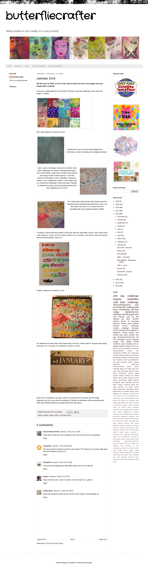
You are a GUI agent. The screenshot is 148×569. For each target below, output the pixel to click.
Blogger (89, 563)
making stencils (118, 346)
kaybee (46, 476)
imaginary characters (126, 425)
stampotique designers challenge (123, 357)
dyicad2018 (116, 416)
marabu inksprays (128, 378)
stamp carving (134, 387)
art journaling (133, 321)
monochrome (122, 380)
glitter (114, 423)
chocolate (136, 405)
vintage (115, 342)
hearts (115, 348)
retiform (56, 415)
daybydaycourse (127, 412)
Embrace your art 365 (128, 317)
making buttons (134, 430)
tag (133, 452)
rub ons (136, 445)
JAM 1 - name (122, 265)
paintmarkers (135, 434)
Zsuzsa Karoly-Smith (51, 432)
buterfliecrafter (18, 77)
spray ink (136, 348)
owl (114, 362)
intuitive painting (124, 375)
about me (18, 66)
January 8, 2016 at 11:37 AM (59, 476)
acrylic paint (120, 398)
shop (27, 66)
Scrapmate (47, 446)
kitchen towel (117, 378)
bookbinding (124, 309)
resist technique (125, 445)
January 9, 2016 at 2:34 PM (63, 491)
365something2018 (55, 66)
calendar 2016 (122, 275)
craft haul (127, 360)
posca (120, 348)
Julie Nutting (126, 342)
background (117, 353)
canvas (128, 339)
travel (114, 454)
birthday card (126, 353)
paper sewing (117, 384)
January (120, 245)
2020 (118, 201)
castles (130, 405)
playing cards (135, 439)
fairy (131, 418)
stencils (127, 346)
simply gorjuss (123, 450)
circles (115, 407)
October (120, 220)
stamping (135, 339)
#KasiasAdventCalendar (126, 337)
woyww (117, 299)
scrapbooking (117, 448)
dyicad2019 (124, 416)
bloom (126, 403)
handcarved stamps (126, 373)
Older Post (103, 539)
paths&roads (126, 436)
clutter (129, 407)
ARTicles (135, 309)
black (122, 403)
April (119, 235)
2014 (118, 283)
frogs (130, 421)
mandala (116, 355)
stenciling (126, 314)
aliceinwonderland (129, 398)
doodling (129, 344)
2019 (118, 204)
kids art (135, 344)
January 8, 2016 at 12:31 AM (62, 462)
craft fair (121, 409)
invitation (115, 427)
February (120, 242)
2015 (118, 279)
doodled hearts (127, 414)
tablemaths (129, 452)
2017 (118, 211)
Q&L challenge (128, 307)
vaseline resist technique (131, 454)
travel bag (120, 454)
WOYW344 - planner (124, 272)
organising (127, 434)
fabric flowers (125, 418)
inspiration (136, 425)
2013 (118, 286)
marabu (121, 355)
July (119, 229)
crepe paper (117, 412)
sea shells (130, 448)
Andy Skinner (117, 396)
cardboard (118, 405)
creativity (136, 409)
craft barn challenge (126, 302)
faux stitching (117, 421)
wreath (137, 459)
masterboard (134, 355)
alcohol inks (133, 351)
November (121, 217)
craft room (135, 369)
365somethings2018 (122, 305)
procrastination (127, 348)
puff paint (127, 443)
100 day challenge (38, 66)
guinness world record (131, 423)
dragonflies (135, 414)
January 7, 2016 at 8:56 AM (62, 446)
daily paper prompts (127, 335)
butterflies (133, 299)
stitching (122, 452)
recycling (127, 384)
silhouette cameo (65, 415)
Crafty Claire (48, 491)
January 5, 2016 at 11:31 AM (70, 432)
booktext (131, 403)
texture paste (134, 391)
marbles (115, 432)
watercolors (135, 364)
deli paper (124, 371)
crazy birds (116, 371)
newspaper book (118, 434)
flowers (123, 323)
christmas (120, 360)
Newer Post (41, 539)
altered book (117, 400)
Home (9, 66)
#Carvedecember (118, 366)
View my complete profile (18, 80)
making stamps (128, 333)
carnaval (124, 405)
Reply (45, 438)
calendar (45, 415)
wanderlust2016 (124, 330)
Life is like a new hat (124, 248)
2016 (118, 214)
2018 (118, 207)
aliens (137, 398)
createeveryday (128, 409)
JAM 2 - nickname (123, 257)
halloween (116, 425)
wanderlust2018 (118, 351)
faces (137, 346)
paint (117, 362)
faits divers (135, 418)
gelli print (135, 314)
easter (115, 418)
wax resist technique (120, 457)
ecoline (119, 418)
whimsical (131, 457)
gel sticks (126, 319)
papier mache (117, 436)
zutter (114, 461)
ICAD (133, 346)
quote (130, 323)
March (119, 239)
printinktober (116, 441)
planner (118, 439)
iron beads (135, 375)
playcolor (124, 362)
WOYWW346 (122, 254)
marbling (127, 355)
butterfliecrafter (50, 16)
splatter (131, 450)
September (121, 223)
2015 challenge (123, 394)
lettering (127, 427)
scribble (124, 448)
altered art (123, 369)
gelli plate (136, 421)
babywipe (132, 400)
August (120, 226)
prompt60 (121, 443)
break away (121, 251)
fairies (115, 373)
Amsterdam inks (134, 394)
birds (119, 403)
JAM (114, 317)
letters (132, 427)
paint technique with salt (130, 382)
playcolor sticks (125, 439)
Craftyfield (47, 462)
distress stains (134, 371)
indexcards (135, 353)
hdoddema (73, 563)
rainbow (133, 443)
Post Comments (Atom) (54, 543)
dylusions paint (134, 416)
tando (137, 452)
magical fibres (124, 430)
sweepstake (130, 389)
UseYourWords (131, 396)
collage (51, 415)
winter (137, 457)
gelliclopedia (135, 360)
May (119, 232)
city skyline (122, 407)
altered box (124, 400)
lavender (121, 427)
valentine (116, 394)
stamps (115, 389)
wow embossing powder (127, 459)
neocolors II (135, 432)
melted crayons (124, 432)
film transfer (124, 421)
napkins (129, 380)
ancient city (121, 268)
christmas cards (119, 344)
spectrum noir (122, 387)
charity (129, 369)
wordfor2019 (116, 459)
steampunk (121, 389)
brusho (136, 342)
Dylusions (116, 323)
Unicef (124, 396)
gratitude (120, 423)
